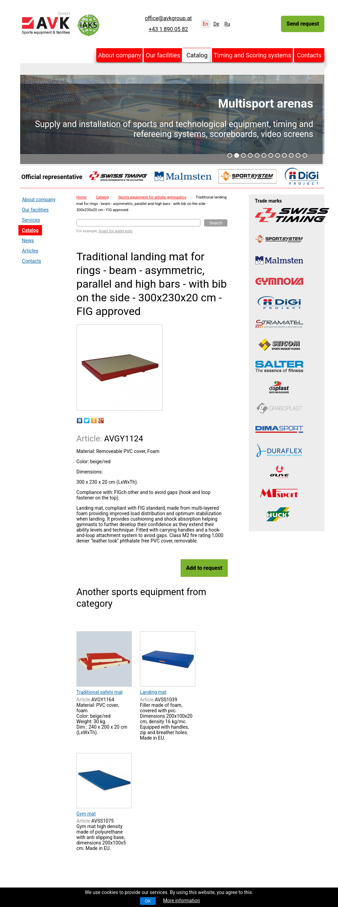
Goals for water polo (115, 231)
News (28, 240)
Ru (227, 24)
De (216, 24)
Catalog (197, 55)
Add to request (204, 568)
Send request (302, 23)
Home (81, 197)
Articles (30, 250)
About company (119, 55)
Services (31, 220)
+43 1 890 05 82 (168, 29)
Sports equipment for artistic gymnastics (152, 197)
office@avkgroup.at (168, 18)
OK (148, 901)
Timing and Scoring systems (252, 55)
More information (181, 900)
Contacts (309, 55)
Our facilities (163, 55)
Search (215, 223)
